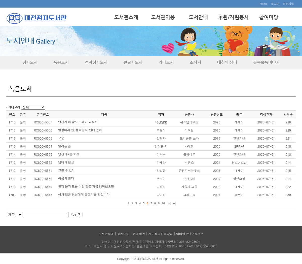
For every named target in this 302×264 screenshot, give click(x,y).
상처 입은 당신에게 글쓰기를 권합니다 (83, 194)
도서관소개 (126, 17)
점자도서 (29, 62)
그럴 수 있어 (66, 170)
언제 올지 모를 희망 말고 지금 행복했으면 (86, 186)
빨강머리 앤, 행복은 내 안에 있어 (80, 130)
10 (163, 203)
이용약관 (139, 234)
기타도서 (166, 62)
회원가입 (288, 4)
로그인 (275, 4)
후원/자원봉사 (233, 17)
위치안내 (123, 234)
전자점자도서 (96, 62)
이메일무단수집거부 (189, 234)
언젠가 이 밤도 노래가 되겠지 (77, 122)
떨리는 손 (64, 146)
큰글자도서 (133, 62)
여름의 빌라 (66, 178)
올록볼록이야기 (266, 62)
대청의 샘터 (227, 62)
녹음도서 (61, 62)
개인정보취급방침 (160, 234)
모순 (61, 138)
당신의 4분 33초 (68, 154)
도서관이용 (163, 17)
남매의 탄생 (66, 162)
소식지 (195, 62)
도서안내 (198, 17)
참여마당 (268, 17)
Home (264, 4)
